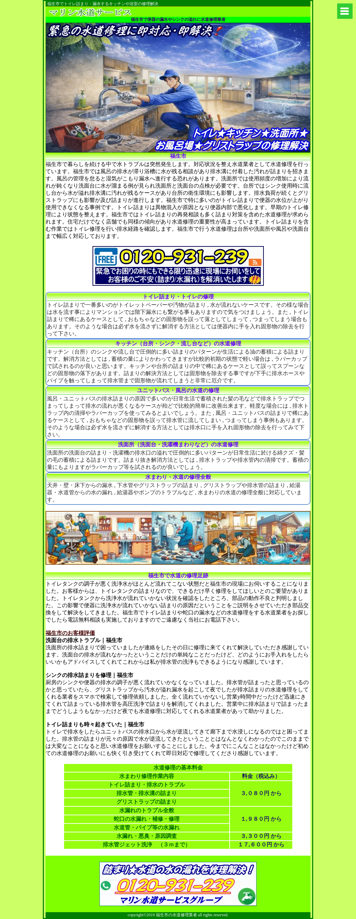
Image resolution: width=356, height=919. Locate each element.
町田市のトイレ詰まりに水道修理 (99, 12)
